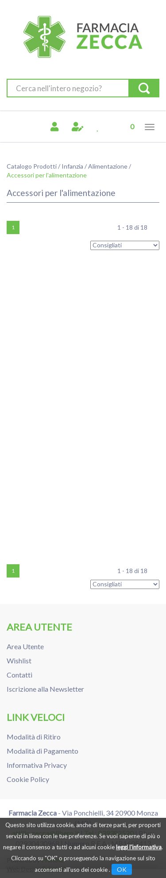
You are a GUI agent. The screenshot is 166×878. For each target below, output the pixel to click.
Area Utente (25, 646)
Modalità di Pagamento (42, 751)
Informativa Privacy (37, 765)
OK (122, 869)
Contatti (19, 674)
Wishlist (19, 660)
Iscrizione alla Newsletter (45, 689)
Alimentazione (107, 166)
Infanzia (72, 166)
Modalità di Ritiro (34, 736)
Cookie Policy (28, 779)
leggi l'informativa (139, 847)
